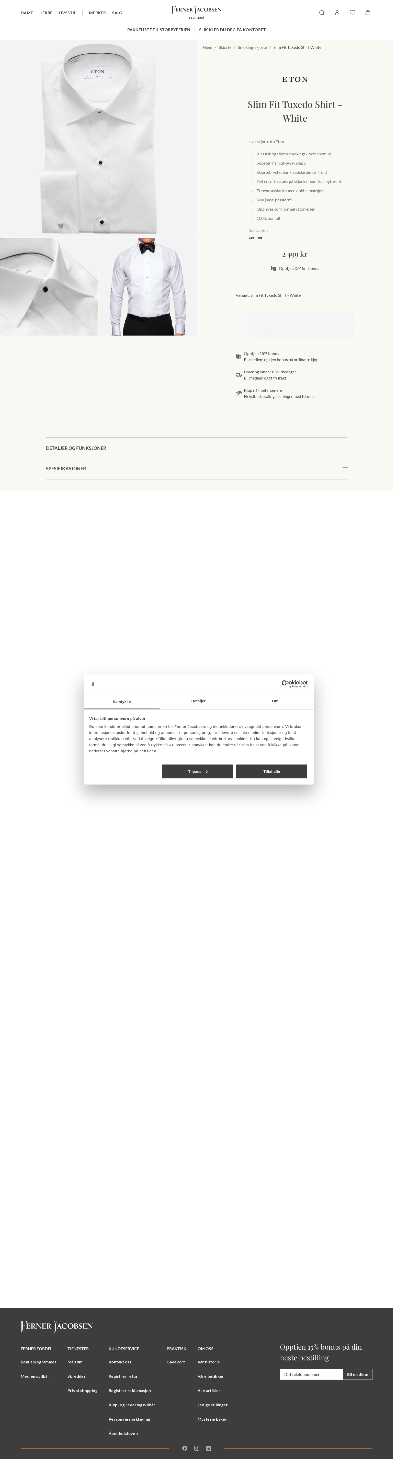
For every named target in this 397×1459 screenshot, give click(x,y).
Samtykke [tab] (122, 701)
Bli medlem (357, 1374)
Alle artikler (209, 1390)
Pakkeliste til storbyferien (158, 29)
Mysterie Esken (213, 1419)
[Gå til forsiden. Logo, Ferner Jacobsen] (196, 12)
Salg (117, 12)
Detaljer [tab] (198, 701)
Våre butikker (211, 1376)
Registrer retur (123, 1376)
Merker (97, 12)
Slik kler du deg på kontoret (232, 29)
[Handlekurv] (367, 12)
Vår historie (209, 1361)
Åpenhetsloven (123, 1433)
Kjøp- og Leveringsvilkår (132, 1404)
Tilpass (198, 771)
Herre (46, 12)
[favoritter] (352, 12)
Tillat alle (271, 771)
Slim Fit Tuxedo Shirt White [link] (297, 47)
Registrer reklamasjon (130, 1390)
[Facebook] (185, 1448)
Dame (27, 12)
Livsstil (67, 12)
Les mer (255, 237)
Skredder (76, 1376)
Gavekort (176, 1361)
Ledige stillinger (213, 1404)
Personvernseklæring (129, 1419)
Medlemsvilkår (35, 1376)
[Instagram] (196, 1448)
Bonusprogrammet (38, 1361)
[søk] (321, 13)
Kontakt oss (120, 1361)
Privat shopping (82, 1390)
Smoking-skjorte (252, 47)
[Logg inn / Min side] (337, 12)
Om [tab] (275, 701)
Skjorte (225, 47)
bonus (313, 268)
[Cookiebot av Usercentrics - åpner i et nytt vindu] (285, 684)
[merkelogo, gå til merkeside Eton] (295, 79)
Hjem (207, 47)
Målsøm (74, 1361)
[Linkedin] (208, 1448)
